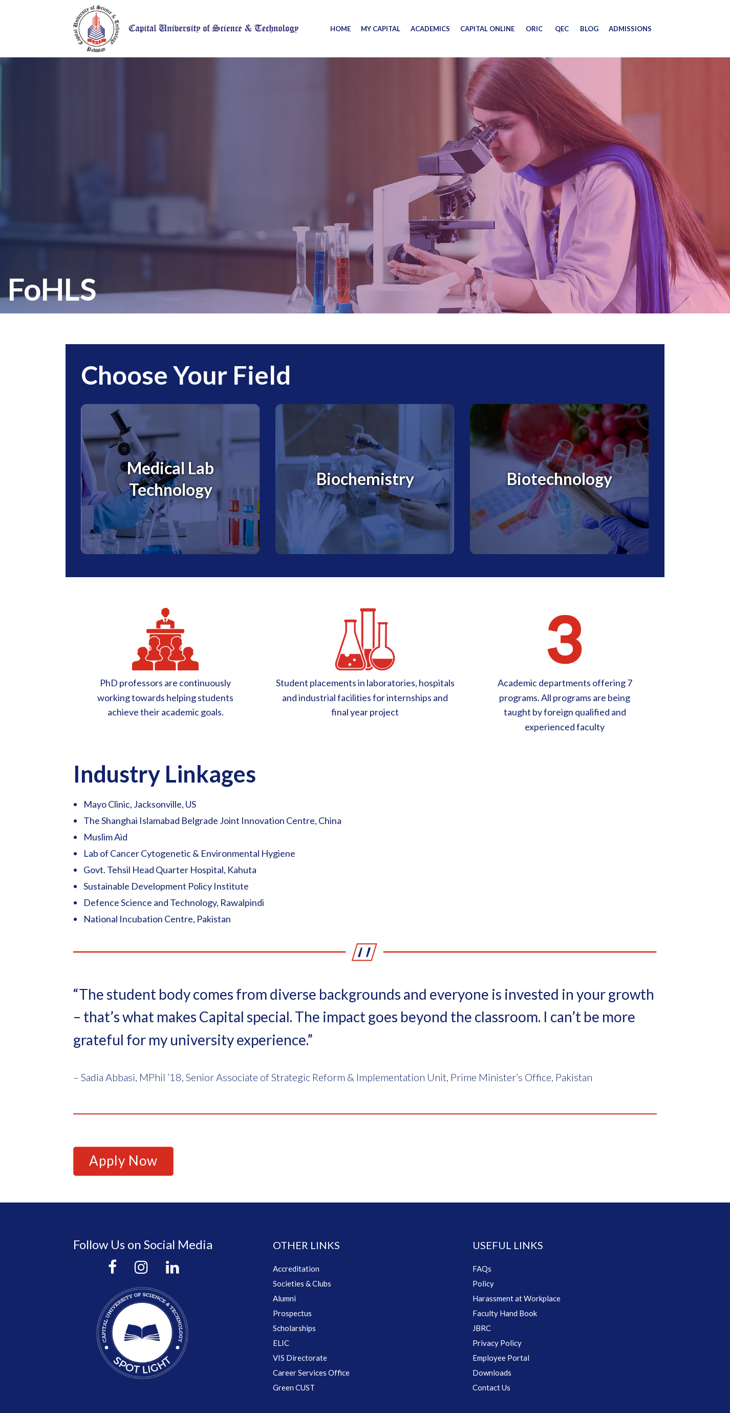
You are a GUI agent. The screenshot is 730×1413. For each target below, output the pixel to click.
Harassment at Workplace (517, 1298)
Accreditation (296, 1268)
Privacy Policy (497, 1342)
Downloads (492, 1372)
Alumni (284, 1298)
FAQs (482, 1268)
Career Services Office (311, 1372)
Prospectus (292, 1313)
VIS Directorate (300, 1357)
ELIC (281, 1342)
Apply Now (123, 1160)
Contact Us (491, 1387)
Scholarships (294, 1328)
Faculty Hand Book (505, 1313)
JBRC (482, 1328)
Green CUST (294, 1387)
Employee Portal (501, 1357)
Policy (483, 1283)
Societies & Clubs (302, 1283)
